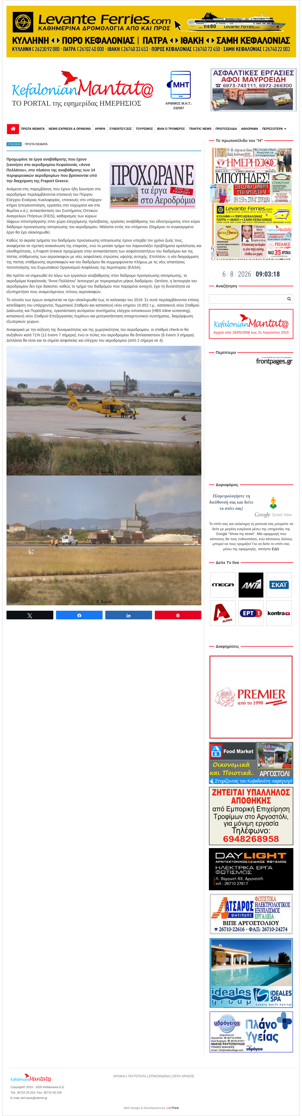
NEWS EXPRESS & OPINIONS (70, 128)
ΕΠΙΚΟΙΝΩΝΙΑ (159, 1076)
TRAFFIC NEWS (200, 128)
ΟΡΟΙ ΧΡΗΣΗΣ (183, 1076)
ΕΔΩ (275, 549)
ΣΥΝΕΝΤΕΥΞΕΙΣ (120, 128)
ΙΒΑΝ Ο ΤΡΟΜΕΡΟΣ (171, 128)
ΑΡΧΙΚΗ (119, 1076)
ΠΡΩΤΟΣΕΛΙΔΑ (226, 128)
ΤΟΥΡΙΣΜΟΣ (144, 128)
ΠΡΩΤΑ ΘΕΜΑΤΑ (33, 128)
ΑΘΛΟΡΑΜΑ (249, 128)
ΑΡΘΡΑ (100, 128)
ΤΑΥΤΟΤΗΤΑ (137, 1076)
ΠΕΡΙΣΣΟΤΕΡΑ (274, 128)
